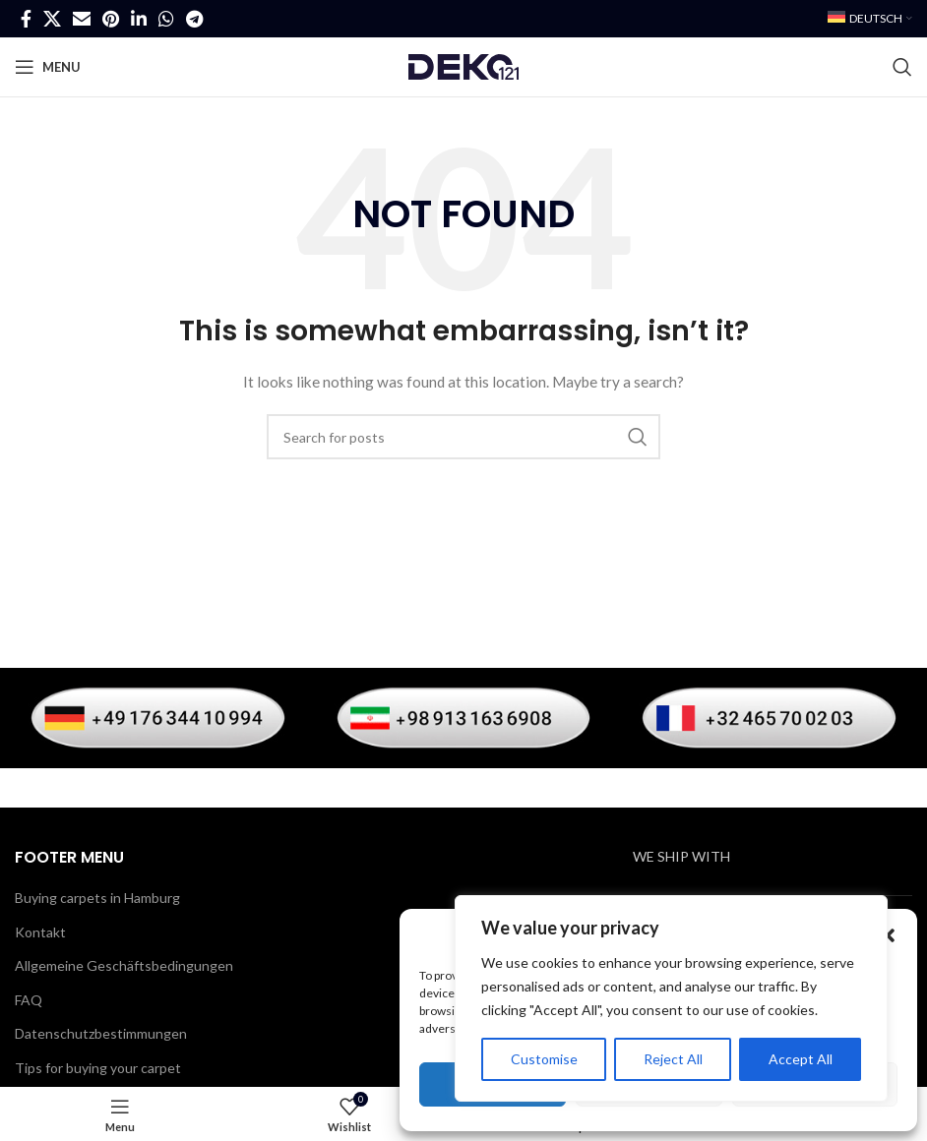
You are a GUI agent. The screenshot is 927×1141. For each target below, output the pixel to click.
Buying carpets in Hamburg (97, 897)
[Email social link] (81, 18)
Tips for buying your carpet (98, 1067)
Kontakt (40, 932)
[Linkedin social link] (139, 18)
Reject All (673, 1059)
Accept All (801, 1059)
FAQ (28, 999)
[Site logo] (463, 65)
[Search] (902, 67)
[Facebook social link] (26, 18)
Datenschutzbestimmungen (101, 1033)
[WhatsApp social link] (166, 18)
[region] (671, 998)
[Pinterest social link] (110, 18)
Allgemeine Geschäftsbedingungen (124, 965)
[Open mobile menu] (48, 67)
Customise (544, 1059)
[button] (887, 935)
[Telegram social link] (194, 18)
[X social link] (52, 18)
